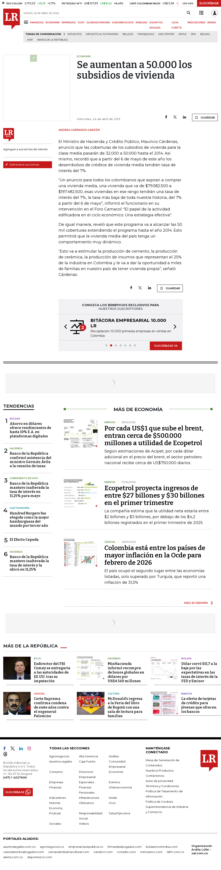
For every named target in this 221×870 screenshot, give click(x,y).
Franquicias (146, 34)
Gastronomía (19, 507)
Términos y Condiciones (162, 786)
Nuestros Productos (160, 770)
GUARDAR (205, 117)
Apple (182, 34)
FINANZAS (37, 22)
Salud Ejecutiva (119, 813)
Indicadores (57, 797)
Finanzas (55, 787)
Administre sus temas (22, 164)
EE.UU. (38, 658)
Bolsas (205, 34)
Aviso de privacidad (159, 781)
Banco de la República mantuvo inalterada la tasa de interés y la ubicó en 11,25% (29, 563)
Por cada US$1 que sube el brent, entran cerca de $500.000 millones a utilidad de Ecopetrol (153, 435)
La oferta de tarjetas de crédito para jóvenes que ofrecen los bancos (198, 705)
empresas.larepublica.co (85, 846)
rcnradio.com (126, 852)
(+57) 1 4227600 (15, 777)
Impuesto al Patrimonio (102, 34)
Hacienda (16, 448)
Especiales (86, 782)
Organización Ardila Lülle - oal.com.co (201, 849)
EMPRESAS (69, 22)
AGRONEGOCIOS (123, 22)
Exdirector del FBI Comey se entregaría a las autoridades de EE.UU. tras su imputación (52, 672)
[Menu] (26, 22)
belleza (128, 34)
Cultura (113, 693)
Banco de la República (52, 39)
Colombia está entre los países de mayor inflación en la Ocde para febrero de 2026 (154, 555)
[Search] (188, 13)
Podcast (55, 813)
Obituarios (86, 803)
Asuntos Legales (60, 761)
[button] (64, 327)
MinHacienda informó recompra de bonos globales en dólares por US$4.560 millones (126, 672)
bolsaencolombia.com (162, 846)
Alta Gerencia (88, 756)
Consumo (56, 772)
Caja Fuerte (87, 761)
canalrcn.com (103, 852)
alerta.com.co (13, 857)
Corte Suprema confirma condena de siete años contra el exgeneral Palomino (51, 707)
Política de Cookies (159, 801)
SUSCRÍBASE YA (166, 345)
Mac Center (166, 34)
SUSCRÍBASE (209, 3)
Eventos (114, 782)
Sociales (55, 823)
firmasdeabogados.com (124, 846)
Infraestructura (89, 797)
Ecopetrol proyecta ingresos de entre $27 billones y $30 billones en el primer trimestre (154, 495)
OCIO (81, 22)
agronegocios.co (52, 846)
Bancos (186, 693)
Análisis (114, 756)
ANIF (30, 39)
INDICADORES (196, 22)
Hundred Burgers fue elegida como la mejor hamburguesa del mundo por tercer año (29, 519)
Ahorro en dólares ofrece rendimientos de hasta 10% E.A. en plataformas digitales (30, 430)
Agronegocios (59, 756)
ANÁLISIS (141, 22)
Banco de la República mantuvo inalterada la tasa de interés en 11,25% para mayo (29, 489)
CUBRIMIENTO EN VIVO (24, 478)
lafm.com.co (175, 852)
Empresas (56, 782)
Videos (84, 823)
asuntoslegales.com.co (19, 846)
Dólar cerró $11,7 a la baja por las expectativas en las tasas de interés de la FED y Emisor (199, 672)
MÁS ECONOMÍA (196, 602)
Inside (113, 797)
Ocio (112, 803)
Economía (116, 772)
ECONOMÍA (53, 22)
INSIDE (211, 22)
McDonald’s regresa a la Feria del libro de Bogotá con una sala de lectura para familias (125, 707)
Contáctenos (155, 775)
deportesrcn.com (39, 857)
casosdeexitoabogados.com (23, 852)
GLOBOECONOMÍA (98, 22)
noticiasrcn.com (151, 852)
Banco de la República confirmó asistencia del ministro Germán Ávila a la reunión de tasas (30, 459)
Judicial (39, 693)
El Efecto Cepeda (24, 540)
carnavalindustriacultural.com (68, 852)
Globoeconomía (120, 787)
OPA (193, 34)
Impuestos (75, 34)
